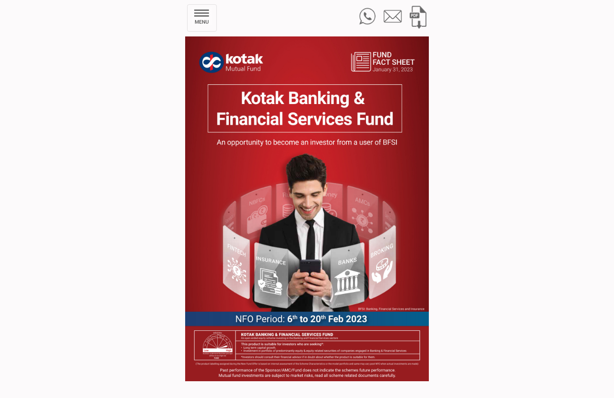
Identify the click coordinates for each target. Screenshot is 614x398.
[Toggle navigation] (202, 18)
